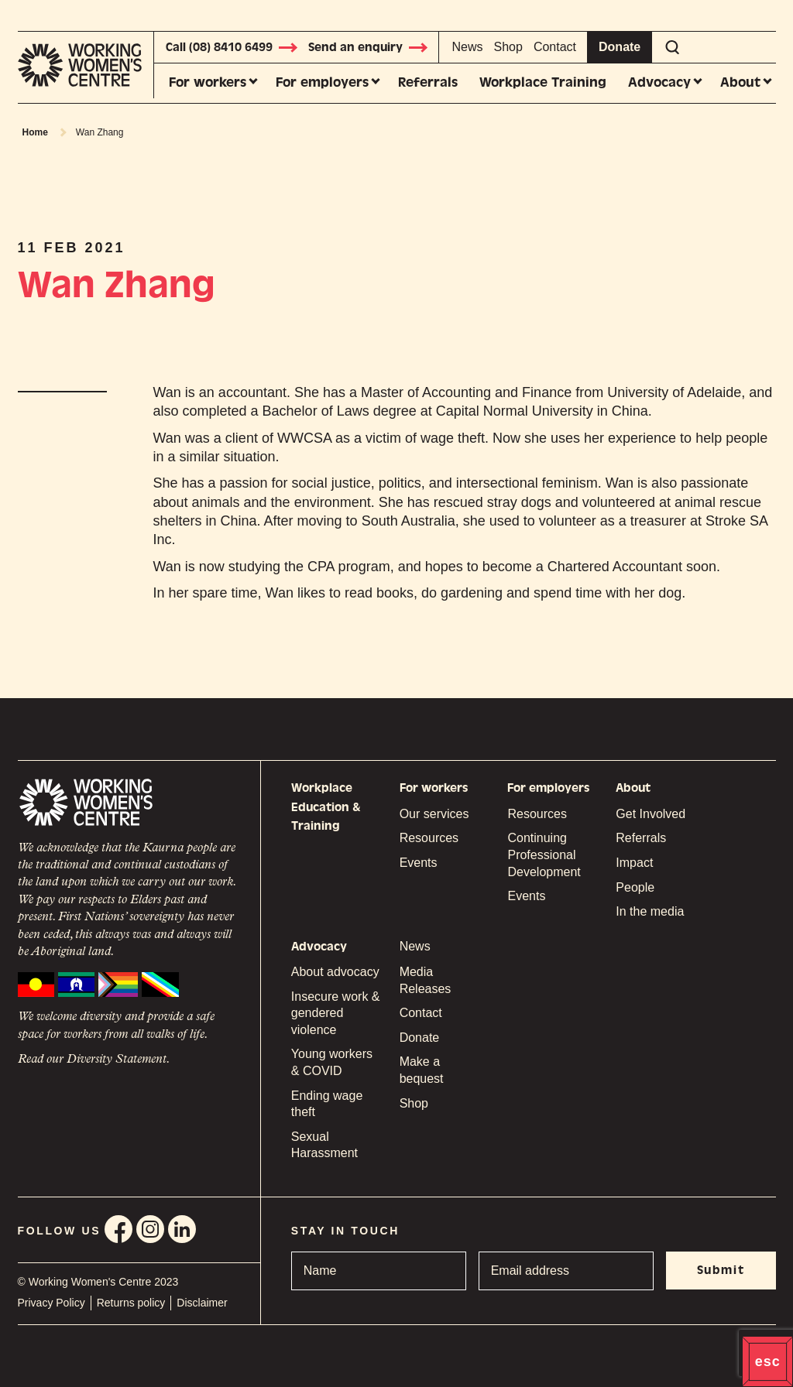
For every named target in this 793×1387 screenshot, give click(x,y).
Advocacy (659, 82)
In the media (650, 911)
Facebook (118, 1229)
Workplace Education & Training (326, 807)
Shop (508, 46)
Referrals (428, 82)
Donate (619, 46)
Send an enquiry (368, 47)
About (740, 82)
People (635, 887)
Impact (634, 862)
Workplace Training (542, 82)
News (467, 46)
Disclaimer (202, 1302)
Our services (434, 813)
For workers (207, 82)
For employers (322, 82)
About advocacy (335, 971)
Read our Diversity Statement (92, 1059)
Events (419, 862)
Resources (429, 837)
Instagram (150, 1229)
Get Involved (650, 813)
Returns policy (131, 1302)
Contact (555, 46)
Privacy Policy (51, 1302)
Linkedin (182, 1229)
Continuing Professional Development (543, 854)
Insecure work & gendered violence (335, 1013)
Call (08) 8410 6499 (232, 47)
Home (35, 132)
